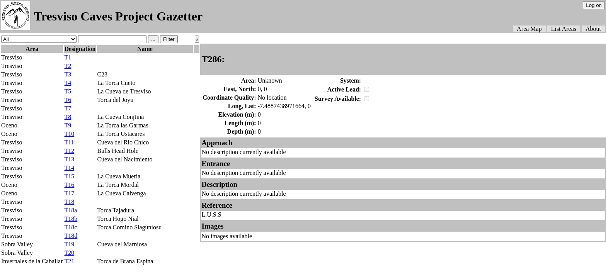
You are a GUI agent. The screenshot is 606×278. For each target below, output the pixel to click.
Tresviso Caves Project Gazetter (118, 16)
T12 (69, 150)
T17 (69, 193)
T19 (69, 244)
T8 (67, 117)
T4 (67, 83)
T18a (70, 210)
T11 (69, 142)
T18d (70, 235)
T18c (70, 227)
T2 (67, 66)
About (593, 28)
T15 (69, 176)
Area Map (529, 28)
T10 (69, 134)
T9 (67, 125)
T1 (67, 57)
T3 (67, 74)
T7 (67, 108)
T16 (69, 184)
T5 (67, 91)
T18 (69, 201)
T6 (67, 100)
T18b (70, 218)
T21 (69, 261)
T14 (69, 167)
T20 (69, 252)
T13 (69, 159)
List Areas (563, 28)
